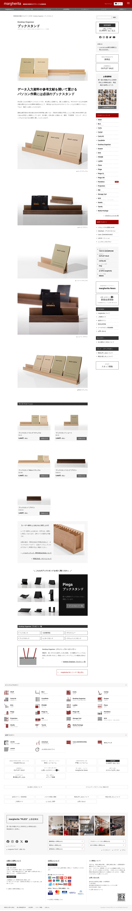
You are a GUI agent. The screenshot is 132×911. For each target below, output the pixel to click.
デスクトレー (71, 633)
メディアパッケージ (108, 211)
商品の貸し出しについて (105, 351)
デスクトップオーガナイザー (108, 145)
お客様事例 (66, 9)
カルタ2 (108, 132)
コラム (123, 851)
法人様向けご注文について (106, 337)
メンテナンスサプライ (104, 240)
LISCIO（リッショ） (104, 237)
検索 (114, 17)
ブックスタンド (25, 639)
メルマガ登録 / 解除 (50, 797)
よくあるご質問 (108, 263)
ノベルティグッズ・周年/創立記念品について (37, 553)
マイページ (108, 4)
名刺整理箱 (47, 633)
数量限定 (108, 253)
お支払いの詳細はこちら (56, 900)
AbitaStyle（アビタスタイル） (107, 230)
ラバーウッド (108, 190)
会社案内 (32, 908)
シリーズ (103, 9)
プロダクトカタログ (108, 258)
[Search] (104, 17)
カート (118, 4)
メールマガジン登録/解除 (105, 324)
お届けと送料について (14, 861)
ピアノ (108, 165)
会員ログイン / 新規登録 (19, 797)
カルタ (108, 128)
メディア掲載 (108, 273)
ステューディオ (108, 203)
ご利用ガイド (122, 9)
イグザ (108, 153)
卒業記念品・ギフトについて (42, 558)
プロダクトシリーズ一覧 (112, 215)
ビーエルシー (108, 124)
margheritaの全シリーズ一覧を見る (72, 673)
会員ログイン (102, 317)
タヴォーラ (108, 207)
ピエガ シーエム (108, 178)
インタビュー (85, 9)
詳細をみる (44, 438)
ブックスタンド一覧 (75, 606)
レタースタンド (48, 639)
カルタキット (108, 137)
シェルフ (108, 120)
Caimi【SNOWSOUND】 (105, 233)
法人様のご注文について (34, 788)
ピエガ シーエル (108, 174)
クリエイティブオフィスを (97, 788)
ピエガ (108, 170)
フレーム (108, 157)
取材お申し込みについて (105, 348)
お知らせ (50, 908)
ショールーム (47, 9)
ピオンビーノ (108, 182)
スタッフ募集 (41, 908)
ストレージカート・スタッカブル (108, 199)
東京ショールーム (108, 248)
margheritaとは (9, 9)
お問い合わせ (102, 327)
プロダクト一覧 (28, 9)
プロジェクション (108, 186)
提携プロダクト (10, 736)
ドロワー (108, 149)
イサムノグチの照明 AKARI (106, 227)
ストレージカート (108, 194)
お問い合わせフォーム (96, 890)
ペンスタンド (24, 633)
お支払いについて (53, 861)
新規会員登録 (102, 321)
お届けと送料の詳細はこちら (16, 889)
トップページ (11, 847)
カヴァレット (108, 141)
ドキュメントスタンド (74, 639)
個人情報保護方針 (23, 908)
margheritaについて (104, 311)
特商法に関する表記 (9, 908)
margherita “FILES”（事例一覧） (17, 850)
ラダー (108, 161)
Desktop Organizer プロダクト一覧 (74, 662)
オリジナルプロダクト (12, 686)
